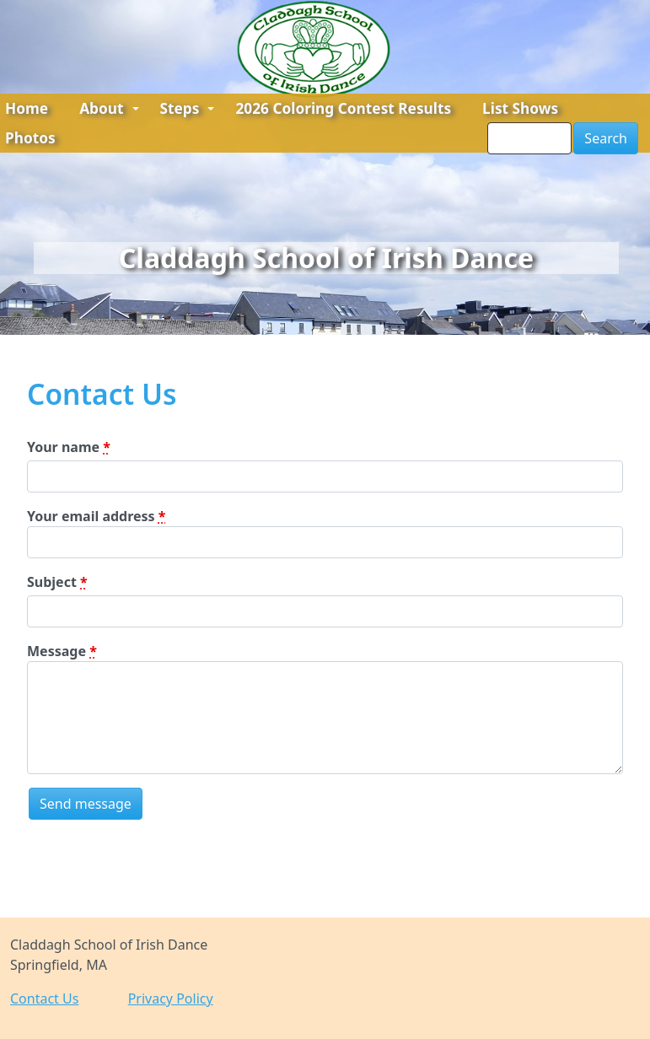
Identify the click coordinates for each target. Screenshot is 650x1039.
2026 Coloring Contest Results (343, 108)
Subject (57, 582)
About (108, 108)
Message (62, 651)
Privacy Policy (170, 998)
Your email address (96, 516)
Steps (187, 108)
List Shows (520, 108)
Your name (68, 447)
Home (26, 108)
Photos (30, 138)
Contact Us (44, 998)
